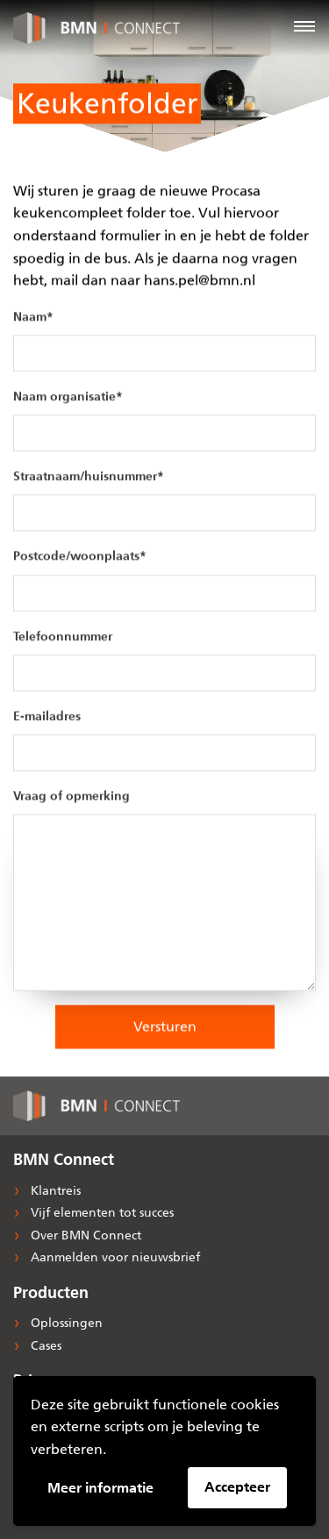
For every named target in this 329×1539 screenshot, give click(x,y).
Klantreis (54, 1190)
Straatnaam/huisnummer (88, 476)
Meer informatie (100, 1487)
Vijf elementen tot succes (100, 1212)
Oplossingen (65, 1323)
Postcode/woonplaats (80, 556)
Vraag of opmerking (71, 796)
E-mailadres (47, 716)
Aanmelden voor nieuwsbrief (113, 1257)
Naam (33, 317)
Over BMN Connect (84, 1235)
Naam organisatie (68, 397)
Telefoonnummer (62, 636)
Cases (44, 1345)
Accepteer (237, 1487)
